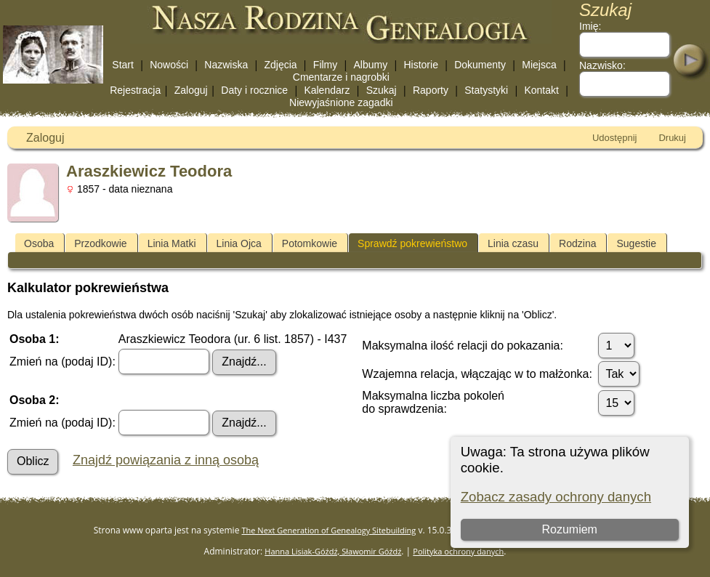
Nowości (169, 64)
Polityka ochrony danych (458, 551)
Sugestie (635, 243)
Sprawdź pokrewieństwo (412, 243)
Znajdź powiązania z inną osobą (166, 460)
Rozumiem (569, 529)
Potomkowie (309, 243)
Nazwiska (226, 64)
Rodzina (577, 243)
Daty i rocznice (254, 90)
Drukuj (672, 137)
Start (123, 64)
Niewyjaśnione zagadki (340, 102)
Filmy (325, 64)
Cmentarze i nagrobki (341, 77)
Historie (420, 64)
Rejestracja (135, 90)
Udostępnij (614, 137)
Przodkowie (100, 243)
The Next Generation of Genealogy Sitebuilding (329, 530)
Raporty (430, 90)
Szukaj (381, 90)
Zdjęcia (280, 64)
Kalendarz (327, 90)
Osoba (39, 243)
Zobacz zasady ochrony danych (556, 496)
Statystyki (486, 90)
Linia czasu (513, 243)
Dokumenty (480, 64)
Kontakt (541, 90)
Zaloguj (191, 90)
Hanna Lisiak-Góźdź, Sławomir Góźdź (333, 551)
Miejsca (539, 64)
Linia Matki (172, 243)
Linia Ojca (239, 243)
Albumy (371, 64)
